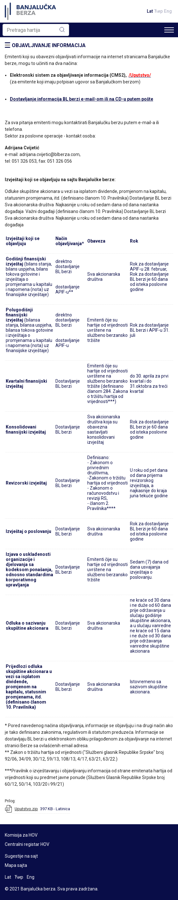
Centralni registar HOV (27, 844)
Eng (168, 11)
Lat (150, 11)
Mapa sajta (16, 865)
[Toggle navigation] (169, 30)
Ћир (158, 11)
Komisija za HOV (21, 835)
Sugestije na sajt (21, 856)
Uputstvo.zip (26, 808)
